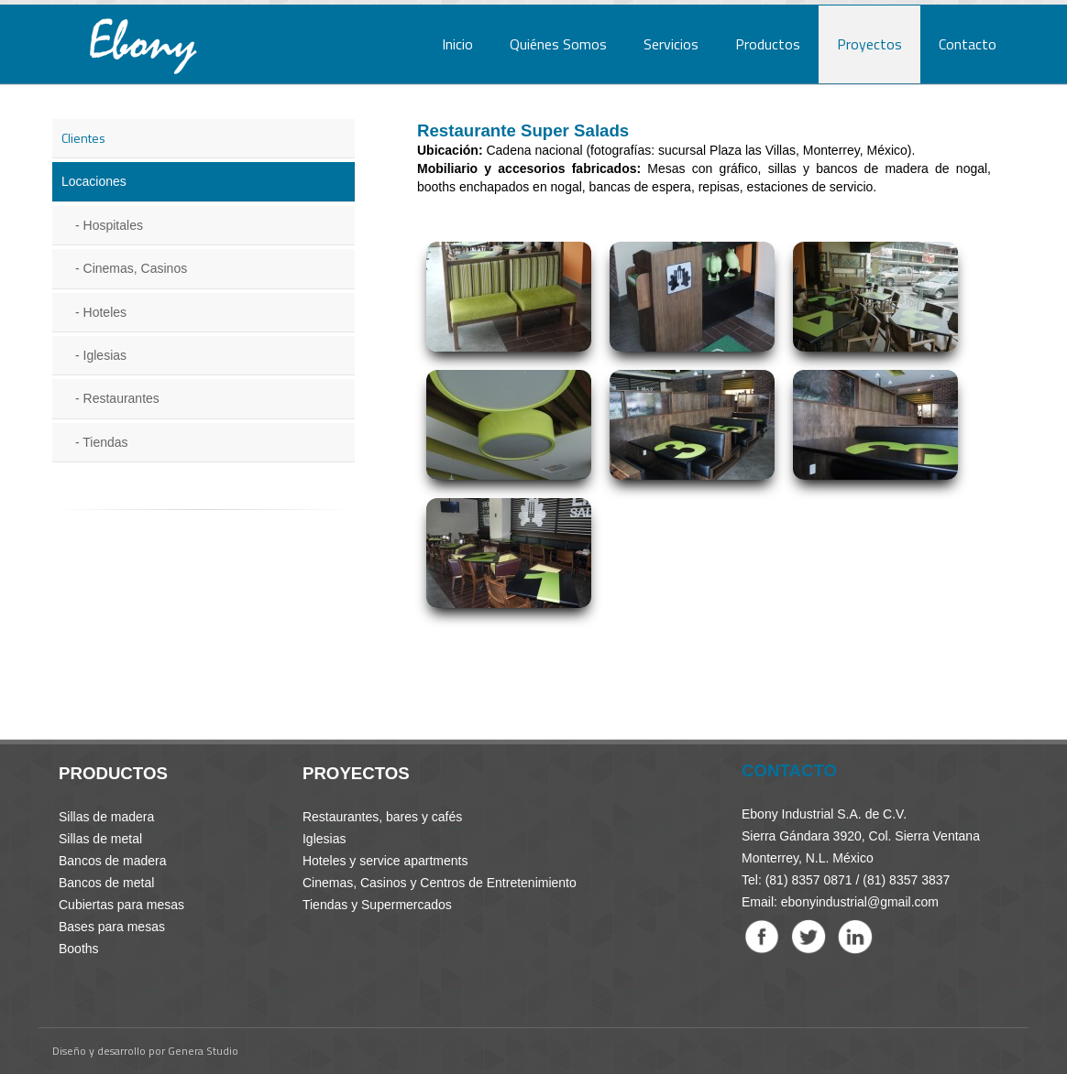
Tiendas (104, 442)
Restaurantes (121, 398)
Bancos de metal (106, 882)
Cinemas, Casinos (135, 268)
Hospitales (113, 225)
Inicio (457, 44)
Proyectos (869, 44)
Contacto (967, 44)
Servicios (671, 44)
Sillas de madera (106, 816)
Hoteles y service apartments (385, 860)
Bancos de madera (113, 860)
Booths (79, 948)
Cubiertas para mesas (121, 904)
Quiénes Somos (558, 44)
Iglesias (104, 355)
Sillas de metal (100, 838)
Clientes (83, 137)
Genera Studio (203, 1050)
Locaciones (93, 181)
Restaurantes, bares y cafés (382, 816)
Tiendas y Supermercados (377, 904)
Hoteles (104, 312)
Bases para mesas (112, 926)
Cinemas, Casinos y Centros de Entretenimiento (439, 882)
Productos (767, 44)
